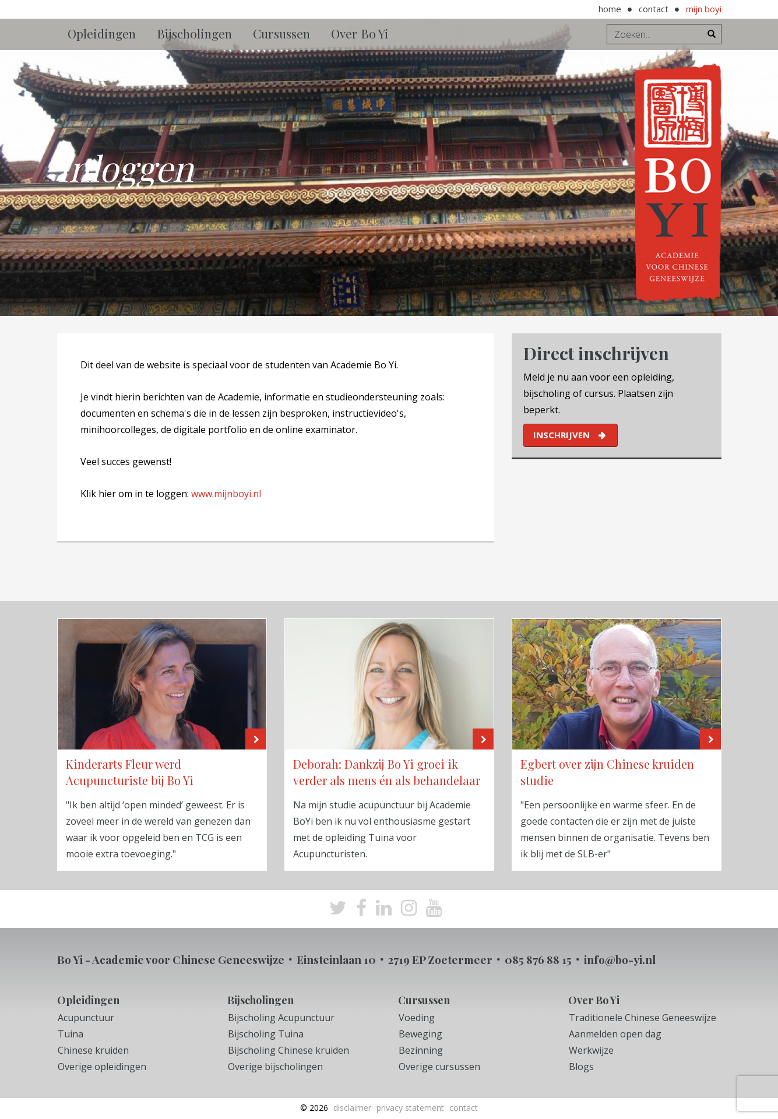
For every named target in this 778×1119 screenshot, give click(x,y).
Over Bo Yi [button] (360, 33)
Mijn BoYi (703, 9)
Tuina (70, 1033)
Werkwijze (591, 1050)
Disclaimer (352, 1107)
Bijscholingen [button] (194, 33)
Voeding (417, 1017)
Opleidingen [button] (102, 33)
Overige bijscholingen (275, 1066)
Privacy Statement (410, 1107)
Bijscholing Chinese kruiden (288, 1050)
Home (610, 9)
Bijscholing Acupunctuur (281, 1017)
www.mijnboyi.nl (226, 493)
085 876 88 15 (538, 959)
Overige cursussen (439, 1066)
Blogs (581, 1066)
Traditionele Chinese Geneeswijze (642, 1017)
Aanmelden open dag (615, 1033)
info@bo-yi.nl (620, 959)
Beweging (420, 1033)
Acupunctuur (86, 1017)
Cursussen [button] (281, 33)
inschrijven (561, 435)
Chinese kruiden (93, 1050)
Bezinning (421, 1050)
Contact (653, 9)
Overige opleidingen (102, 1066)
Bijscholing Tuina (266, 1033)
